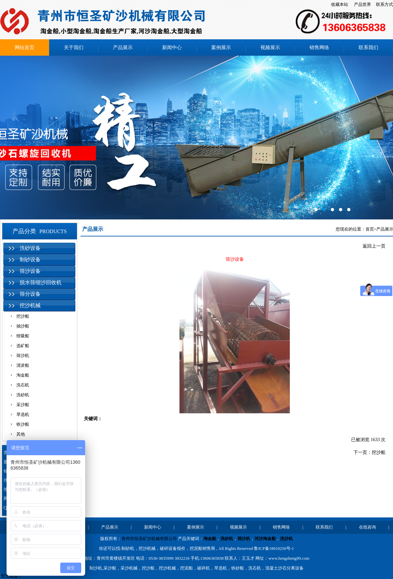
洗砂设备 (30, 248)
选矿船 (22, 345)
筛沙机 (22, 355)
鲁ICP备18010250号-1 (274, 548)
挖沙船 (22, 316)
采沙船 (22, 404)
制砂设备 (30, 259)
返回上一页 (374, 246)
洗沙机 (286, 538)
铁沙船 (22, 424)
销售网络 (319, 47)
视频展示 (270, 47)
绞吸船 (22, 335)
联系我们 (368, 47)
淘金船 (22, 375)
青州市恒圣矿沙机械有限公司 (149, 538)
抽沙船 (22, 326)
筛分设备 (30, 294)
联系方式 (384, 4)
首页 (369, 229)
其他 (20, 434)
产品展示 (123, 47)
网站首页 (24, 47)
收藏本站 (339, 4)
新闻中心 (172, 47)
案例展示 (221, 47)
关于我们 (74, 47)
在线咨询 (367, 527)
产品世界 (362, 4)
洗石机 (22, 385)
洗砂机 (22, 394)
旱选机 (22, 414)
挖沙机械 (30, 305)
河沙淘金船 (265, 538)
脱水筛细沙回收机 (41, 282)
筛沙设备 (30, 271)
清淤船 (22, 365)
